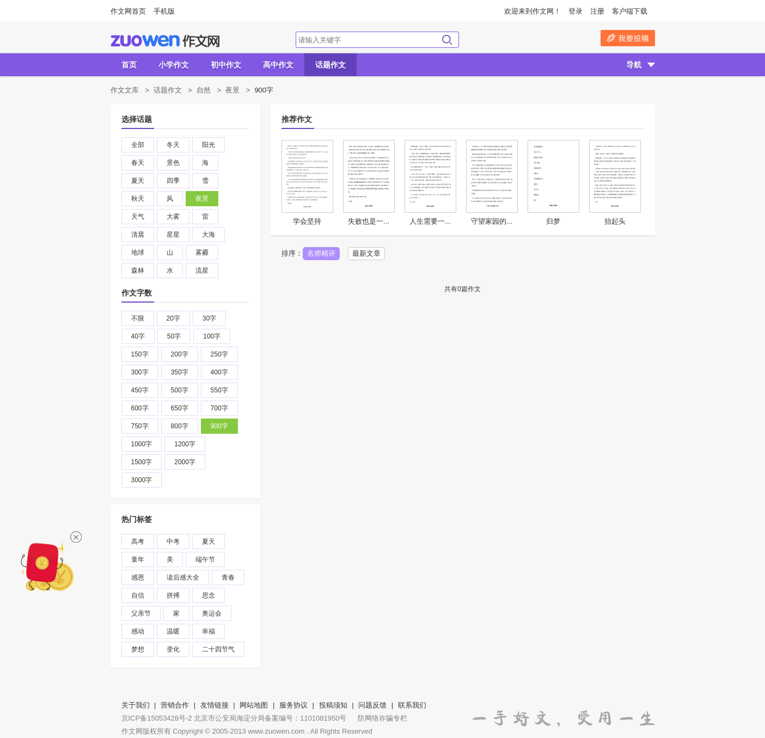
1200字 (184, 444)
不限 (137, 318)
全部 (137, 145)
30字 (209, 318)
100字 (212, 336)
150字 (140, 354)
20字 (173, 318)
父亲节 (141, 613)
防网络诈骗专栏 (382, 718)
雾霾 (202, 252)
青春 (228, 577)
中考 (173, 541)
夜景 (232, 90)
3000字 (141, 480)
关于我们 (135, 705)
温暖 (173, 631)
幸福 (208, 631)
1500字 (141, 462)
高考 (137, 541)
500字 (179, 390)
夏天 (137, 180)
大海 (208, 234)
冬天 (173, 145)
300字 (140, 372)
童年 (137, 559)
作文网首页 (128, 11)
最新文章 (366, 253)
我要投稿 (628, 38)
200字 (179, 354)
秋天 (137, 198)
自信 (137, 595)
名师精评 (321, 253)
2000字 (184, 462)
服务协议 (293, 705)
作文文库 (125, 90)
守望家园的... (491, 221)
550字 (219, 390)
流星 (202, 270)
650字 (179, 408)
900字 (219, 426)
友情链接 (214, 705)
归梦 (553, 221)
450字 (140, 390)
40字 (138, 336)
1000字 (141, 444)
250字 (219, 354)
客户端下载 (629, 11)
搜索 (447, 39)
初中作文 (226, 64)
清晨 (137, 234)
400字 (219, 372)
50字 (174, 336)
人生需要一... (430, 221)
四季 (173, 180)
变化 (173, 649)
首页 (129, 64)
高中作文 (278, 64)
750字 (140, 426)
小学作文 (173, 64)
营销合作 (175, 705)
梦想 (137, 649)
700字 (219, 408)
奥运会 (212, 613)
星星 (173, 234)
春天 (137, 163)
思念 (208, 595)
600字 (140, 408)
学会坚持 (307, 221)
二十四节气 (218, 649)
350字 (179, 372)
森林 (137, 270)
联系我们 (412, 705)
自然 (204, 90)
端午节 (205, 559)
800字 (179, 426)
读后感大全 (183, 577)
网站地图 (254, 705)
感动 (137, 631)
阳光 (208, 145)
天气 (137, 216)
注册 (597, 11)
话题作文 (330, 64)
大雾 (173, 216)
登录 (575, 11)
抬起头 (615, 221)
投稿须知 (333, 705)
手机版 (164, 11)
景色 (173, 163)
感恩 (137, 577)
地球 (137, 252)
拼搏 (173, 595)
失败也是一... (368, 221)
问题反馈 (372, 705)
